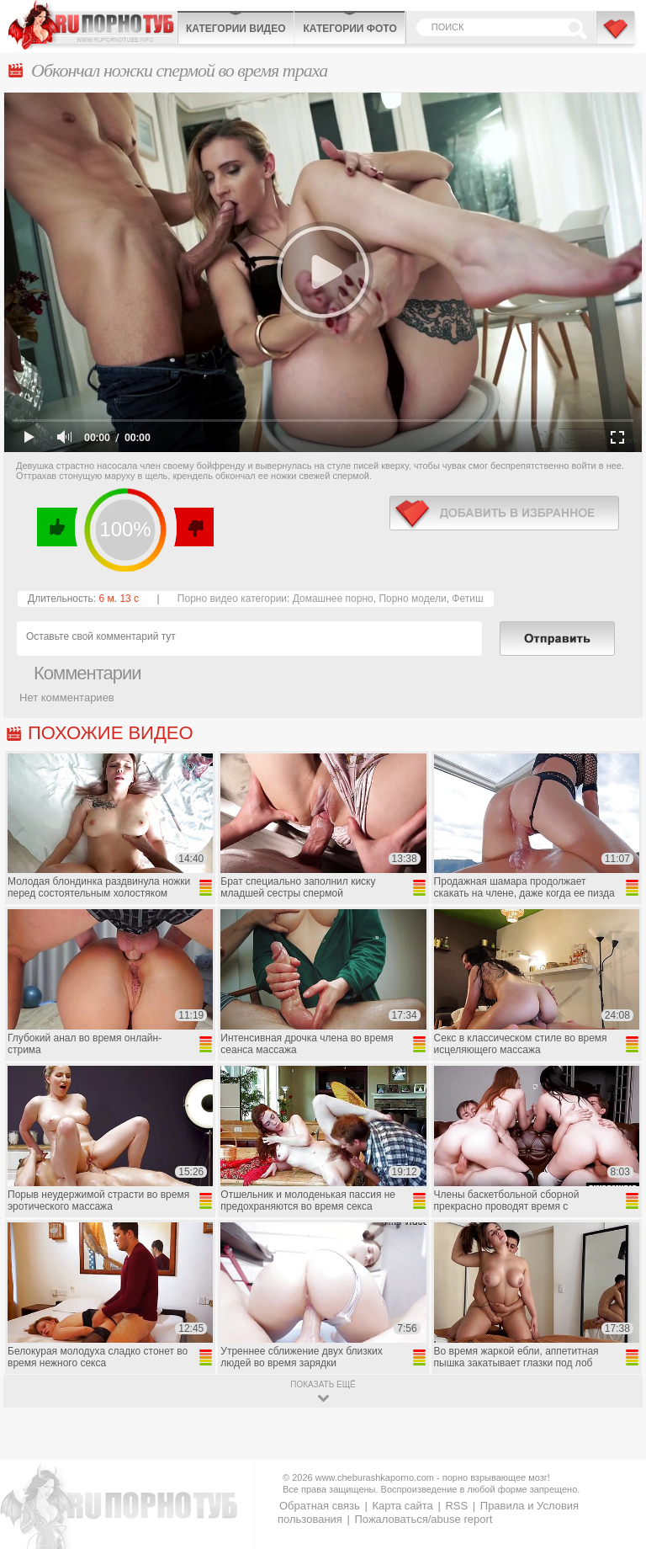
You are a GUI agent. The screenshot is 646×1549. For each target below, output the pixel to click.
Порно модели (412, 598)
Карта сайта (402, 1505)
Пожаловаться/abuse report (423, 1519)
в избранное (504, 513)
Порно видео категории (232, 598)
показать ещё (322, 1384)
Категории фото (349, 29)
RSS (456, 1505)
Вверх (614, 1455)
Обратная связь (319, 1505)
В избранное (617, 36)
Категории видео (235, 29)
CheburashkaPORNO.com (92, 25)
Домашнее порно (333, 598)
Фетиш (467, 598)
